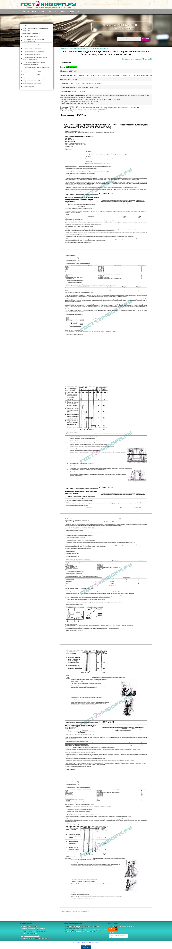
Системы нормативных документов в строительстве (34, 45)
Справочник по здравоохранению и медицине (35, 938)
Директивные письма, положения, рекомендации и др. (33, 40)
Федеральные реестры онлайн (30, 936)
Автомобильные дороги (30, 36)
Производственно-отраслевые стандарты (35, 78)
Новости (62, 11)
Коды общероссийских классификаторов (33, 931)
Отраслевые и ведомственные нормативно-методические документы (36, 68)
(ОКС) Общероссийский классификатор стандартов (35, 29)
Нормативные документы (79, 48)
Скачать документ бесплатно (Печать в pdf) (137, 59)
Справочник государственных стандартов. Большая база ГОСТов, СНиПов (48, 7)
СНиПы (42, 11)
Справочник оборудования (29, 926)
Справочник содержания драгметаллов (33, 928)
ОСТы (49, 11)
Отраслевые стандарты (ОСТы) (32, 72)
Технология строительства (99, 48)
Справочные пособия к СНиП (32, 81)
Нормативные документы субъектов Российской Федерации (34, 63)
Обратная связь (74, 11)
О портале (25, 11)
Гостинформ (64, 48)
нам (73, 930)
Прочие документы (29, 86)
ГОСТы (34, 11)
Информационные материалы (32, 49)
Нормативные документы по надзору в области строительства (35, 58)
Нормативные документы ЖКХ (32, 54)
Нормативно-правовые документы (33, 51)
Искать (145, 39)
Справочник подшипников (29, 933)
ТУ (55, 11)
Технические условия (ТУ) (31, 75)
